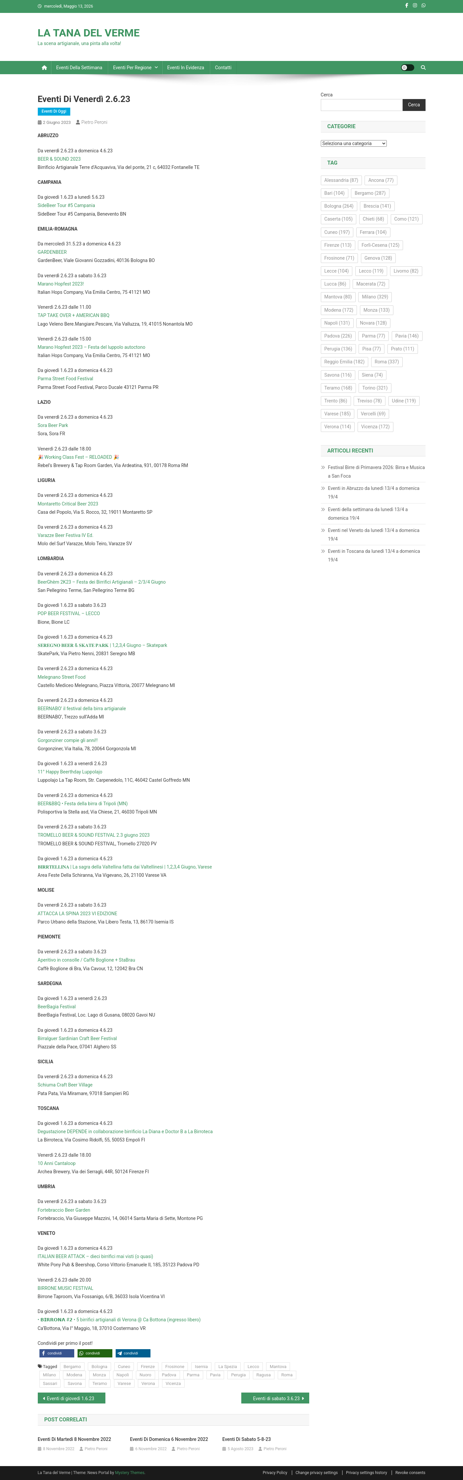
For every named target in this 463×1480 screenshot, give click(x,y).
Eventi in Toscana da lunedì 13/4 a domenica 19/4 (374, 555)
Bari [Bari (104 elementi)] (334, 193)
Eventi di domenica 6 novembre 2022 (169, 1439)
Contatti (223, 67)
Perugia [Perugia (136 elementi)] (338, 348)
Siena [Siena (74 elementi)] (372, 375)
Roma (287, 1374)
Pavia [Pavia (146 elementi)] (407, 336)
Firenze (148, 1366)
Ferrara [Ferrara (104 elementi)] (373, 232)
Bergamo (72, 1366)
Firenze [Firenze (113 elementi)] (338, 245)
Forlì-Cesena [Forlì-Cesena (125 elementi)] (380, 245)
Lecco (253, 1366)
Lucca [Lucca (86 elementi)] (335, 284)
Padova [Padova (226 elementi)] (338, 336)
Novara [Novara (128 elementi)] (373, 323)
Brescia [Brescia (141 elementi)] (377, 206)
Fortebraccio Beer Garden (64, 1210)
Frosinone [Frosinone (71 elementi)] (339, 258)
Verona (148, 1383)
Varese (124, 1383)
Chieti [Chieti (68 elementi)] (373, 219)
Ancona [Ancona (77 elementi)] (380, 180)
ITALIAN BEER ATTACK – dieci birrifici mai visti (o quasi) (95, 1256)
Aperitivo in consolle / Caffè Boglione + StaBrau (86, 960)
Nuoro (145, 1374)
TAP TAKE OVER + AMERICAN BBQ (74, 315)
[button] (56, 1353)
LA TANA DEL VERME (89, 32)
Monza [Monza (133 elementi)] (377, 310)
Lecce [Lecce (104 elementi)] (336, 271)
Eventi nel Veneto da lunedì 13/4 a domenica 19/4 (374, 535)
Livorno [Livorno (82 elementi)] (406, 271)
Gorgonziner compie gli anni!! (68, 740)
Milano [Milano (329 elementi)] (375, 296)
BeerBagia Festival (57, 1006)
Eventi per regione (132, 67)
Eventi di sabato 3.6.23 (276, 1398)
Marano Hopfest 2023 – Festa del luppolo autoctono (91, 347)
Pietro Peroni (94, 122)
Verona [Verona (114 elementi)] (337, 426)
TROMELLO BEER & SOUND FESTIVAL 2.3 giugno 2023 (94, 835)
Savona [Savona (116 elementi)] (338, 375)
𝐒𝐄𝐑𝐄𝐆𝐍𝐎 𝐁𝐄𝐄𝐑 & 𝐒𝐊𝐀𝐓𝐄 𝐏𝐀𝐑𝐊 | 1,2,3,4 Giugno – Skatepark (102, 645)
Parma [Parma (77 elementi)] (373, 336)
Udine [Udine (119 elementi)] (404, 400)
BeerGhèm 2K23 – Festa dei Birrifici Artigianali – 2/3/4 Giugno (102, 582)
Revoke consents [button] (410, 1472)
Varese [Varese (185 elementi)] (337, 413)
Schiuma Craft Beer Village (65, 1084)
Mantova (278, 1366)
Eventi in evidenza (185, 67)
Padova (169, 1374)
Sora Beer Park (53, 425)
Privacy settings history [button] (366, 1472)
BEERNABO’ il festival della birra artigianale (82, 708)
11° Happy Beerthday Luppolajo (70, 771)
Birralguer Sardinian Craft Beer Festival (77, 1038)
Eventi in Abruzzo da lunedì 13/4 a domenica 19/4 (374, 493)
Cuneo (124, 1366)
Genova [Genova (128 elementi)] (378, 258)
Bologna (99, 1366)
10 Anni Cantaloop (57, 1163)
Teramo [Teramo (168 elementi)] (338, 388)
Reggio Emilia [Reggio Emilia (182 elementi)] (344, 361)
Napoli (123, 1374)
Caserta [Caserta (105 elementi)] (338, 219)
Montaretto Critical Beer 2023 (68, 503)
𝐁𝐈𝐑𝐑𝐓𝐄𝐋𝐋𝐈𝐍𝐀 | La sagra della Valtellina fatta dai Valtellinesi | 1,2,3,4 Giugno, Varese (125, 867)
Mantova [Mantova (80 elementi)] (338, 296)
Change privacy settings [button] (317, 1472)
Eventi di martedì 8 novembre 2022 (74, 1439)
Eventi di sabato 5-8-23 (246, 1439)
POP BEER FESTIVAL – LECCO (69, 613)
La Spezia (227, 1366)
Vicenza (173, 1383)
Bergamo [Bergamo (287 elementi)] (370, 193)
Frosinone (174, 1366)
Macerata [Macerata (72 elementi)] (370, 284)
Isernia (201, 1366)
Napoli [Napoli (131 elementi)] (337, 323)
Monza (99, 1374)
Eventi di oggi (54, 111)
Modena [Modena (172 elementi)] (339, 310)
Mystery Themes (129, 1472)
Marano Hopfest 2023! (61, 284)
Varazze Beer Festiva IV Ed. (65, 535)
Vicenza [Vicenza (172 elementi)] (375, 426)
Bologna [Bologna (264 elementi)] (339, 206)
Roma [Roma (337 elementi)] (387, 361)
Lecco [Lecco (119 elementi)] (371, 271)
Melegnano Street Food (62, 677)
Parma (193, 1374)
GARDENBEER (52, 252)
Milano (49, 1374)
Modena (74, 1374)
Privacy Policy (275, 1472)
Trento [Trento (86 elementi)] (335, 400)
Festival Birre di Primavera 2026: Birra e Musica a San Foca (376, 472)
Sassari (50, 1383)
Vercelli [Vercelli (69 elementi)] (373, 413)
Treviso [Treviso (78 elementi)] (369, 400)
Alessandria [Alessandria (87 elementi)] (341, 180)
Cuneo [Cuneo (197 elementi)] (337, 232)
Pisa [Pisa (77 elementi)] (371, 348)
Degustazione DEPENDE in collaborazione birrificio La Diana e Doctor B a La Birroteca (125, 1131)
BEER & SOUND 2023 (59, 159)
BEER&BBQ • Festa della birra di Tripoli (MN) (83, 803)
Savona (75, 1383)
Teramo (99, 1383)
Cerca (327, 94)
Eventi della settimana (79, 67)
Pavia (215, 1374)
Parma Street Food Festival (65, 378)
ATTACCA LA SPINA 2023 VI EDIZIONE (77, 913)
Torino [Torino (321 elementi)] (374, 388)
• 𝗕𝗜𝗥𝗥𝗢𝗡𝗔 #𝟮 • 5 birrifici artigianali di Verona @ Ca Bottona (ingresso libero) (119, 1319)
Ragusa (264, 1374)
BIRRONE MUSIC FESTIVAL (65, 1288)
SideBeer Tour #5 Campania (66, 205)
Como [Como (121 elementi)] (406, 219)
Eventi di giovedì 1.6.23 (70, 1398)
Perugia (238, 1374)
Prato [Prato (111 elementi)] (402, 348)
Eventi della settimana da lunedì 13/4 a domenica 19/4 (368, 514)
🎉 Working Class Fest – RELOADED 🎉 (78, 457)
